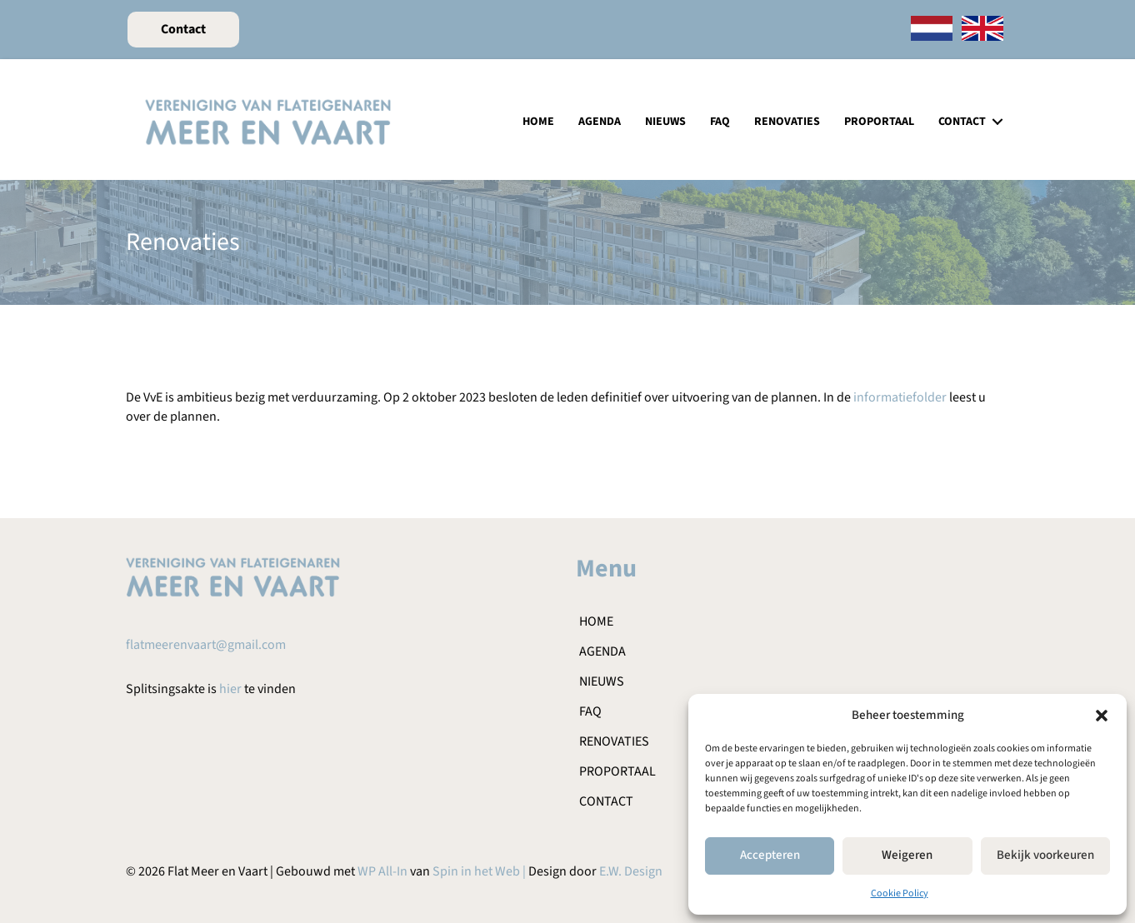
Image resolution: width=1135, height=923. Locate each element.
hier (230, 689)
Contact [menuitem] (962, 121)
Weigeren (907, 855)
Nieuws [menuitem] (665, 121)
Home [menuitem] (538, 121)
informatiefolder (900, 397)
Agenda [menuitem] (599, 121)
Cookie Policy (899, 893)
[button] (1101, 715)
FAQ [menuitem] (720, 121)
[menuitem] (932, 29)
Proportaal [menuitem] (879, 121)
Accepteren (770, 855)
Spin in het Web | (480, 871)
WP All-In (383, 871)
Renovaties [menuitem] (787, 121)
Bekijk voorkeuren (1045, 855)
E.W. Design (630, 871)
